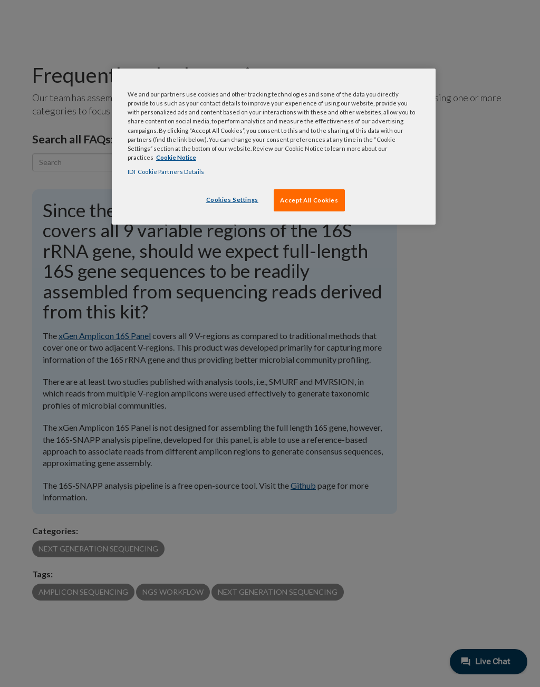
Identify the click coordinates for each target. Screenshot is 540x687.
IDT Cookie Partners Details (166, 171)
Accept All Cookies (309, 200)
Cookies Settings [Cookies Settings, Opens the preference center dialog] (232, 199)
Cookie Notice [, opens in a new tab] (176, 157)
